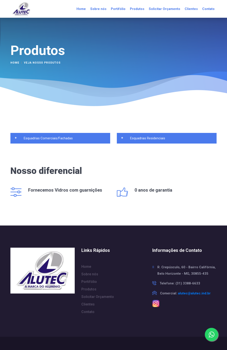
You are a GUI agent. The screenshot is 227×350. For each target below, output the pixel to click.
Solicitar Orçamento (164, 9)
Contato (208, 9)
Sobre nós (98, 9)
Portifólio (118, 9)
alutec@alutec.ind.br (194, 293)
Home (81, 9)
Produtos (137, 9)
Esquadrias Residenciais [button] (143, 138)
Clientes (191, 9)
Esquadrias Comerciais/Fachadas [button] (44, 138)
